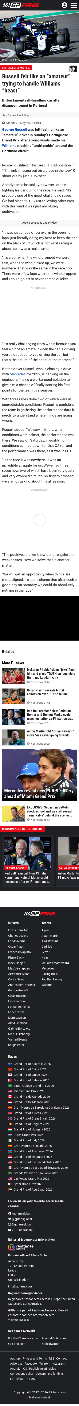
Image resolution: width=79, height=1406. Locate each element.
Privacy (30, 1378)
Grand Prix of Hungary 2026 (29, 1129)
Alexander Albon (18, 974)
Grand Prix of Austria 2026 (28, 1113)
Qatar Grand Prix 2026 (25, 1184)
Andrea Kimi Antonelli (22, 985)
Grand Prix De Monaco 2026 (29, 1102)
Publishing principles (42, 1368)
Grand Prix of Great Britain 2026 (32, 1118)
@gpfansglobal (20, 1219)
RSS (51, 1358)
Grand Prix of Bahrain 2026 (28, 1080)
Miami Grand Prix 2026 (26, 1091)
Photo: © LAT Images (14, 60)
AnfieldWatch (50, 1343)
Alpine (46, 930)
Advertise (16, 1363)
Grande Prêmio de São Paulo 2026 (33, 1173)
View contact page (18, 1319)
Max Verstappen (19, 968)
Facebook (30, 1363)
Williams (9, 146)
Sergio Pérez (16, 1045)
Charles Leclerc (18, 935)
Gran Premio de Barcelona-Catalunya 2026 (39, 1107)
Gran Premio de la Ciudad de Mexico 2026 (38, 1167)
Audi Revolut (50, 941)
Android (15, 1368)
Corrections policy (21, 1373)
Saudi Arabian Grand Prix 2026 (31, 1085)
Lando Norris (16, 941)
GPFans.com (16, 1343)
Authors (15, 1358)
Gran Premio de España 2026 (30, 1145)
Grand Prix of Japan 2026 (27, 1074)
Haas (45, 957)
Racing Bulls (50, 974)
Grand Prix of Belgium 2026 (29, 1124)
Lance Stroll (16, 1012)
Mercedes (18, 374)
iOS (25, 1368)
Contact (61, 1358)
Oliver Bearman (18, 995)
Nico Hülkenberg (19, 1034)
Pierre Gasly (16, 957)
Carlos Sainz (16, 979)
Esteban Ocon (17, 1001)
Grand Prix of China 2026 (27, 1069)
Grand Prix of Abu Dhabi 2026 (30, 1189)
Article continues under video (39, 222)
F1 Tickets (16, 1378)
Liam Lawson (17, 1017)
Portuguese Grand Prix (16, 67)
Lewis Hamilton (18, 930)
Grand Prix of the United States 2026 (34, 1162)
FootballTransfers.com (23, 1338)
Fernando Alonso (19, 1006)
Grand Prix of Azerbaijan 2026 (30, 1151)
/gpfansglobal (19, 1213)
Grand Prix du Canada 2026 (29, 1096)
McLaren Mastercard (55, 963)
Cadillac (47, 946)
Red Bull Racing (52, 979)
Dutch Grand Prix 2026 (25, 1135)
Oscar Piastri (16, 946)
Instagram (57, 1363)
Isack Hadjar (16, 963)
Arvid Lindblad (17, 1023)
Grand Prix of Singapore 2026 (30, 1156)
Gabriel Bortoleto (19, 1028)
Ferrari (46, 952)
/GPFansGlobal (20, 1230)
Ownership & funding (49, 1373)
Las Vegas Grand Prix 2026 (28, 1178)
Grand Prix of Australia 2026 (29, 1064)
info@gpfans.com (20, 1286)
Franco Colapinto (19, 952)
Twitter (44, 1363)
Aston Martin (50, 935)
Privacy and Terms (35, 1358)
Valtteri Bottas (17, 1039)
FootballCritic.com (54, 1338)
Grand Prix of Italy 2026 (26, 1140)
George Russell (14, 129)
